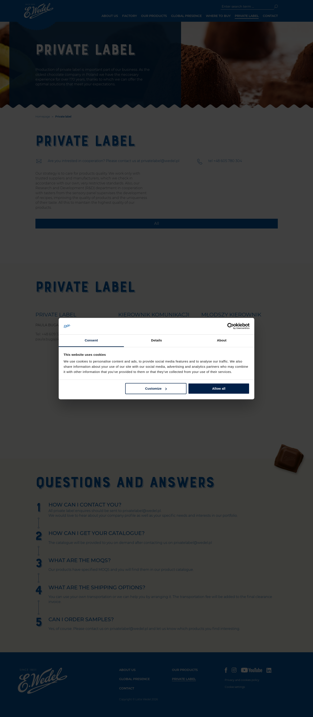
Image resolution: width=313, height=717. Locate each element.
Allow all (218, 388)
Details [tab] (156, 340)
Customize (156, 388)
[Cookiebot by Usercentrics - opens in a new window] (230, 326)
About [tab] (221, 340)
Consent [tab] (91, 340)
